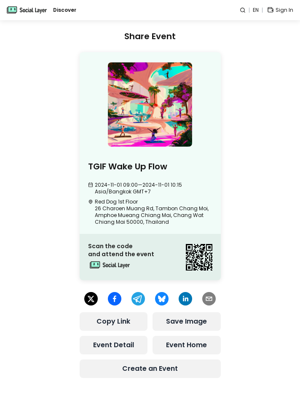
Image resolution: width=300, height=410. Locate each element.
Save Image (186, 321)
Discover (64, 10)
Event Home (186, 345)
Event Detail (113, 345)
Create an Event (150, 368)
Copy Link (113, 321)
